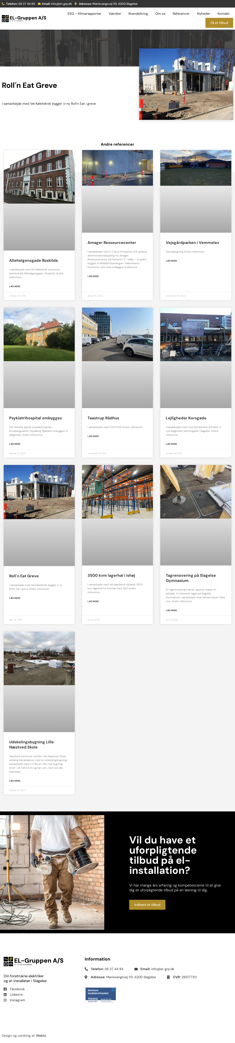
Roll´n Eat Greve (24, 576)
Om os (160, 13)
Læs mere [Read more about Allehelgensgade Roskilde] (14, 286)
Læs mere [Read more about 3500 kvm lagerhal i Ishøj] (93, 601)
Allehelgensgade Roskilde (33, 260)
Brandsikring (138, 13)
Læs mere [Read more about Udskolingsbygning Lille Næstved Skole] (14, 780)
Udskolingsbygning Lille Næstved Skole (31, 744)
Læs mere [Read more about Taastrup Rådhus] (93, 436)
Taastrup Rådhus (103, 418)
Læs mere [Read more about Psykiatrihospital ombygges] (14, 444)
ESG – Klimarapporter (84, 13)
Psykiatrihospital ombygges (35, 418)
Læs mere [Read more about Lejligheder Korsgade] (171, 444)
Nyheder (203, 13)
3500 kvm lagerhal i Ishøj (111, 575)
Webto (41, 1035)
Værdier (115, 13)
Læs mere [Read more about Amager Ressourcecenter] (93, 276)
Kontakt (223, 13)
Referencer (181, 13)
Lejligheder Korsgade (186, 418)
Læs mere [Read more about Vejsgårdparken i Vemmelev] (171, 260)
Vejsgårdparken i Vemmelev (192, 242)
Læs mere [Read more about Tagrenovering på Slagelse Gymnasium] (171, 610)
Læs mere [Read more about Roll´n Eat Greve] (14, 598)
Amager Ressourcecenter (112, 242)
